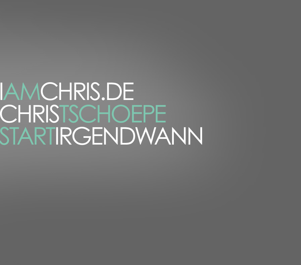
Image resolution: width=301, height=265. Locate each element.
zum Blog (10, 262)
